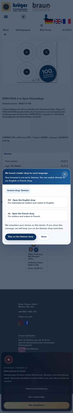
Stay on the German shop (20, 237)
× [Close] (64, 174)
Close (44, 237)
